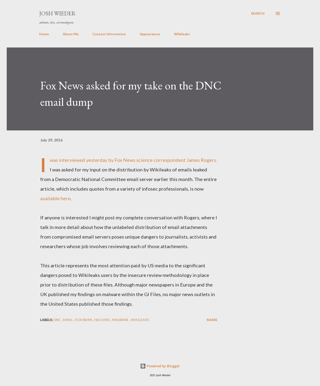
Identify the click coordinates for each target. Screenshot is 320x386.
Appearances (150, 34)
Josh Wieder (57, 13)
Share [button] (211, 320)
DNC (58, 320)
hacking (102, 320)
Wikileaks (182, 34)
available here (55, 198)
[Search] (257, 13)
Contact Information (109, 34)
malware (120, 320)
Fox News (84, 320)
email (68, 320)
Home (44, 34)
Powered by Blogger (160, 366)
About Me (71, 34)
